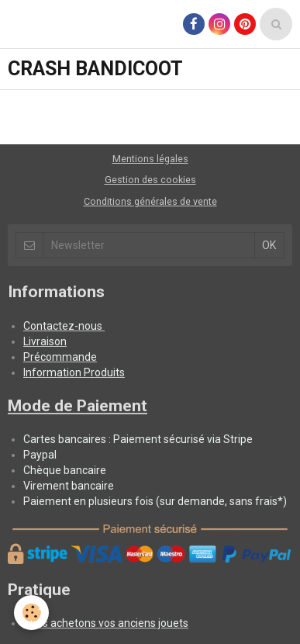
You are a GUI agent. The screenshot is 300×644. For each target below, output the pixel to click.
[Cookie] (31, 612)
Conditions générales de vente (150, 201)
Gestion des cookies (150, 179)
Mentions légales (150, 158)
